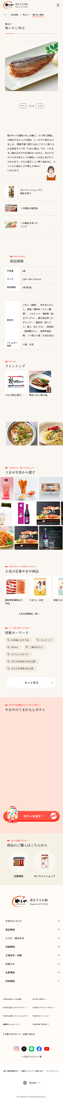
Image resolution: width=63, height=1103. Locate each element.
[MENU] (58, 5)
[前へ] (23, 105)
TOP (5, 14)
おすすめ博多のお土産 (22, 668)
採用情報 (10, 981)
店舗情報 (10, 946)
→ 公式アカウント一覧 (31, 1056)
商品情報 (14, 14)
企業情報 (10, 972)
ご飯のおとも (36, 647)
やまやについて (13, 921)
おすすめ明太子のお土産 (23, 661)
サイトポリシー (53, 1071)
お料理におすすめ (20, 640)
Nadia (14, 647)
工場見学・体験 (13, 955)
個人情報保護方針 (10, 1071)
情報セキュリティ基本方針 (32, 1071)
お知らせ (10, 964)
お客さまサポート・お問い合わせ (20, 1034)
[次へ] (40, 105)
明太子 (25, 14)
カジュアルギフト (20, 654)
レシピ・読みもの (14, 938)
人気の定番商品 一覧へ (29, 613)
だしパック (46, 640)
